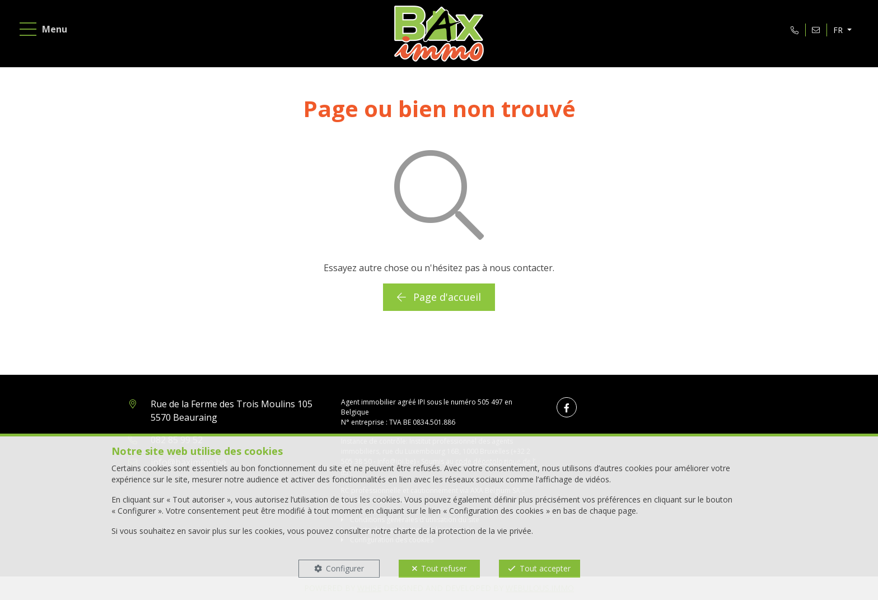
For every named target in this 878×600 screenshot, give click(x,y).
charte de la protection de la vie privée (462, 530)
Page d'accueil (439, 297)
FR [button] (839, 30)
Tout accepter (545, 568)
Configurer (345, 568)
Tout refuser (443, 568)
